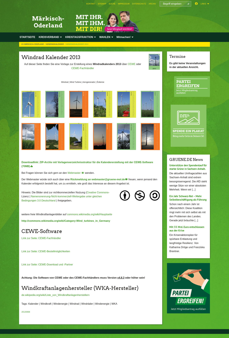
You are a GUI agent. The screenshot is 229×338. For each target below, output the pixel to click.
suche (112, 4)
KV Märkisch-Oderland (32, 44)
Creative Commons (97, 192)
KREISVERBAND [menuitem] (49, 37)
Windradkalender (55, 44)
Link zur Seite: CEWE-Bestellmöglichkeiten (45, 251)
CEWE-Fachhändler (82, 68)
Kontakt (90, 4)
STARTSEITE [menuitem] (27, 37)
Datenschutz (139, 4)
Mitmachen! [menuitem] (124, 37)
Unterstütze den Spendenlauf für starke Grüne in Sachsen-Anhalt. (187, 168)
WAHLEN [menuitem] (104, 37)
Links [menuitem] (203, 4)
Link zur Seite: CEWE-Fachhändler (41, 238)
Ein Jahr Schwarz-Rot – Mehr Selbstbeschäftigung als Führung (186, 203)
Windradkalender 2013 (77, 44)
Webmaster (74, 173)
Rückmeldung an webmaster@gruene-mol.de (97, 179)
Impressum (123, 4)
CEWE (131, 64)
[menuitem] (90, 4)
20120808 (25, 312)
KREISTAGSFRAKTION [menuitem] (79, 37)
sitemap (102, 4)
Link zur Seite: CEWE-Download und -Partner (47, 264)
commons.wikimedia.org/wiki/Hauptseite (89, 214)
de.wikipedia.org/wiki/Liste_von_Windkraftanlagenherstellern (55, 295)
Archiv (152, 4)
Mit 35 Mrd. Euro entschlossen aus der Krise (188, 236)
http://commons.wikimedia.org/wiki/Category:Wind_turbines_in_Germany (65, 221)
